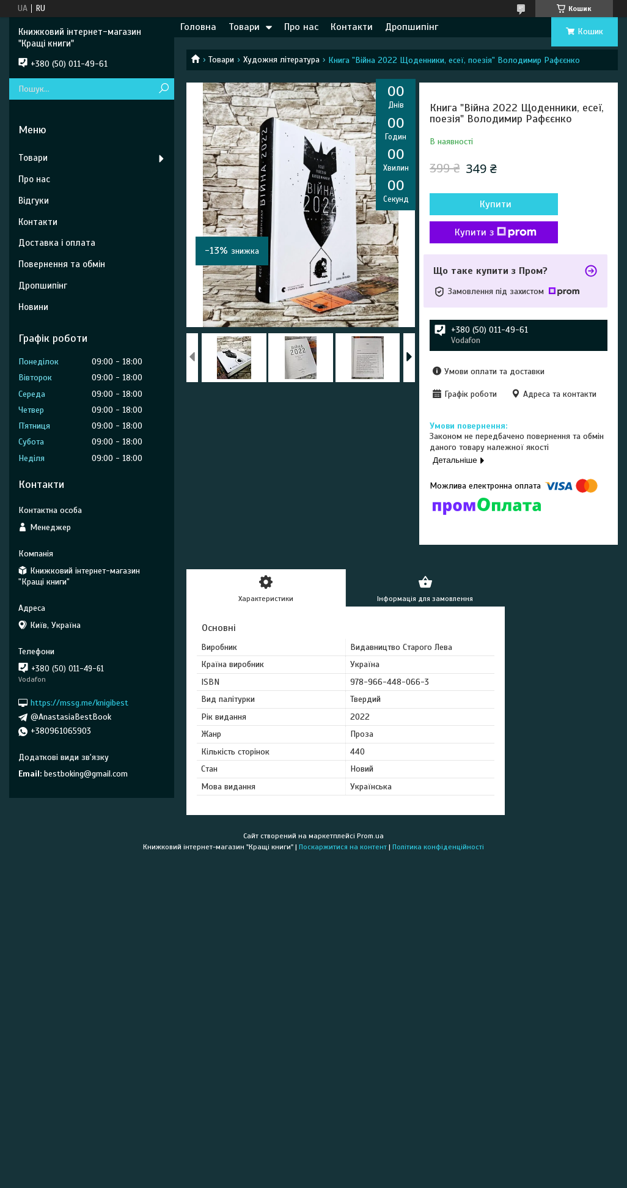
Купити (496, 204)
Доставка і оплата (56, 242)
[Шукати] (163, 89)
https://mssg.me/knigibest (79, 703)
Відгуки (33, 200)
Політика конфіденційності (438, 847)
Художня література (281, 59)
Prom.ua (370, 836)
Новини (33, 306)
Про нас (301, 27)
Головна (198, 27)
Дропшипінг (411, 27)
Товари (244, 27)
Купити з (496, 232)
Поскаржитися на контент (343, 847)
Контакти (352, 27)
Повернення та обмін (61, 264)
